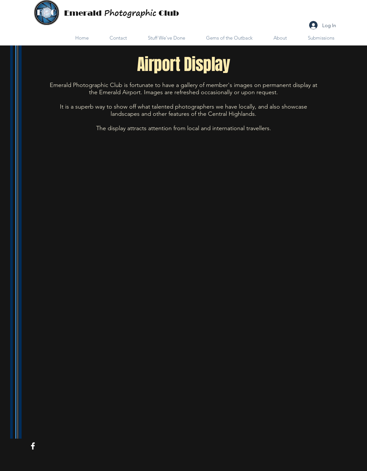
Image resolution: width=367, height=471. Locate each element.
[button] (161, 38)
